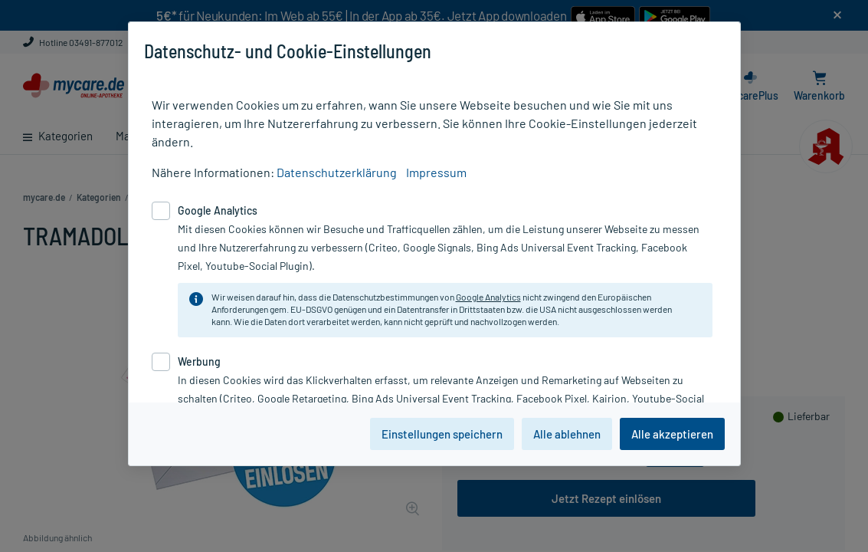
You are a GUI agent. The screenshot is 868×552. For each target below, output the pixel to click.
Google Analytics (488, 296)
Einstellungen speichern (442, 434)
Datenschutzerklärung (337, 172)
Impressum (436, 172)
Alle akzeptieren (672, 434)
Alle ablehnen (567, 434)
